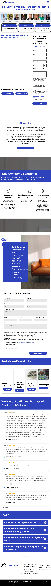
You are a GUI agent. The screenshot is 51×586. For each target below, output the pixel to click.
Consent (6, 331)
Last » (13, 507)
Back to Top (25, 556)
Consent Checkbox (9, 344)
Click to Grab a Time (39, 46)
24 (7, 507)
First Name (7, 298)
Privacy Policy (32, 342)
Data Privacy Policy (27, 581)
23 (6, 507)
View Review (14, 439)
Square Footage (39, 317)
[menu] (48, 2)
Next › (10, 507)
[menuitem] (41, 565)
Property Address (9, 309)
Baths (20, 317)
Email (28, 304)
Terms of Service (36, 96)
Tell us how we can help (38, 69)
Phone (6, 304)
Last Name (30, 298)
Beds (5, 317)
